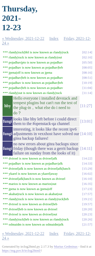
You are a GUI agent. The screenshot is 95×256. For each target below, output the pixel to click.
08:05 (87, 67)
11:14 (87, 93)
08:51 (87, 77)
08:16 (87, 72)
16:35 (87, 184)
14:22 (87, 158)
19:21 (87, 199)
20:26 (87, 219)
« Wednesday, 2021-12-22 (23, 38)
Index (54, 38)
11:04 (87, 88)
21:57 (87, 224)
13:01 (86, 121)
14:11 (86, 148)
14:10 (86, 134)
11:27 (86, 106)
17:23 (87, 189)
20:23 (87, 214)
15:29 (87, 168)
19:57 (87, 204)
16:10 (87, 179)
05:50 (87, 62)
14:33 (87, 163)
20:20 (87, 209)
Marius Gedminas (66, 246)
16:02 (87, 173)
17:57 (87, 194)
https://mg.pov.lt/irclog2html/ (21, 250)
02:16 (87, 57)
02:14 (87, 52)
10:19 (87, 83)
